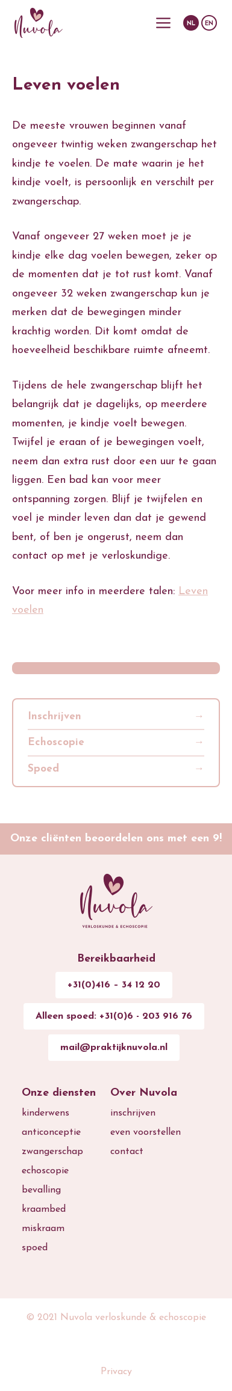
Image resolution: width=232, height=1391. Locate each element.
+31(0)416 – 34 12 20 (113, 985)
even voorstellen (145, 1132)
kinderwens (45, 1113)
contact (126, 1151)
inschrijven (132, 1113)
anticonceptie (51, 1132)
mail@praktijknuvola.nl (114, 1047)
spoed (35, 1248)
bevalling (41, 1190)
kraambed (44, 1209)
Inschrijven (54, 716)
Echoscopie (56, 742)
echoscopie (45, 1171)
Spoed (43, 769)
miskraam (43, 1228)
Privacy (116, 1372)
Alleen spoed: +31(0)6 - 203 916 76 (114, 1016)
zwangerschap (52, 1151)
